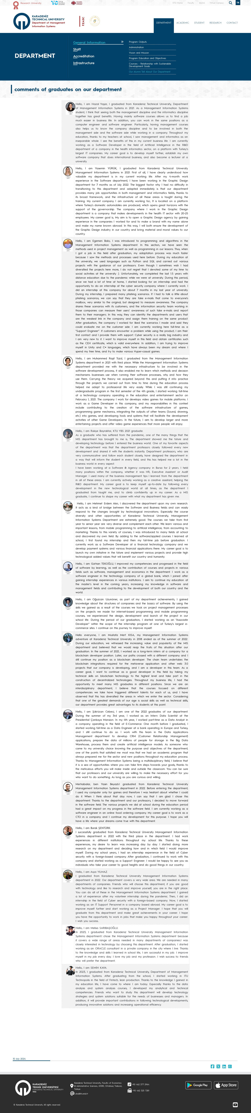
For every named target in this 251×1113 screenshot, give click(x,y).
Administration (136, 47)
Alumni (202, 2)
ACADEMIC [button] (182, 22)
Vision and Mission (139, 52)
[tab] (98, 42)
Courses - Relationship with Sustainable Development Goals (150, 65)
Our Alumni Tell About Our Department (149, 71)
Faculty (191, 2)
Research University (30, 2)
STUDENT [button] (199, 22)
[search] (231, 2)
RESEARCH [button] (215, 22)
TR (238, 2)
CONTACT (232, 22)
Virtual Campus (217, 2)
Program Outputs (138, 41)
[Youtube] (235, 1104)
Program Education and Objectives (147, 58)
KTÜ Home (178, 2)
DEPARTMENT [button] (163, 22)
